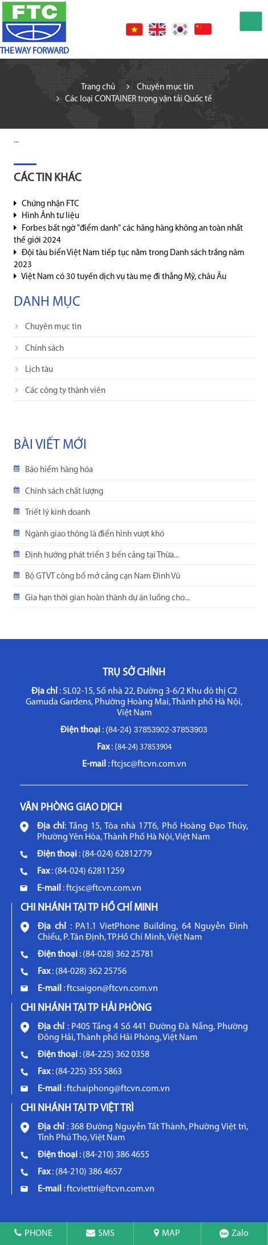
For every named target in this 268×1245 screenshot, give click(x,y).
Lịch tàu (39, 370)
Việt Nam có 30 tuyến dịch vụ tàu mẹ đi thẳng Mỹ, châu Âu (120, 277)
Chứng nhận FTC (46, 204)
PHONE (33, 1233)
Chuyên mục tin (53, 327)
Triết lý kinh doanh (57, 513)
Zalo (234, 1233)
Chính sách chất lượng (64, 492)
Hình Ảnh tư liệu (46, 216)
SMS (100, 1233)
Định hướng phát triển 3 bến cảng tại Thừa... (102, 555)
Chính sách (44, 349)
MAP (167, 1233)
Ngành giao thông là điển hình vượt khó (94, 534)
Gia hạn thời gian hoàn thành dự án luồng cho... (107, 598)
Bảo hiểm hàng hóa (59, 470)
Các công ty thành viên (65, 391)
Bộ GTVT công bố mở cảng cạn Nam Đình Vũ (102, 576)
